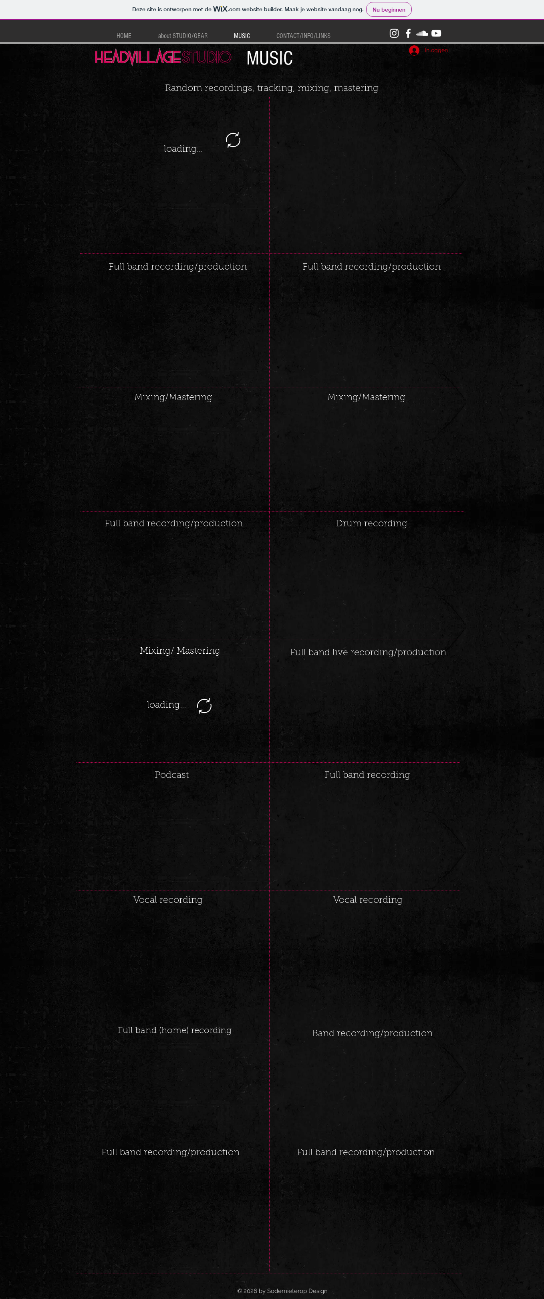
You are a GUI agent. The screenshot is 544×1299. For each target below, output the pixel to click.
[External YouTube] (173, 328)
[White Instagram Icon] (394, 33)
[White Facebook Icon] (408, 33)
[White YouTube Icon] (436, 33)
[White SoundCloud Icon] (422, 33)
